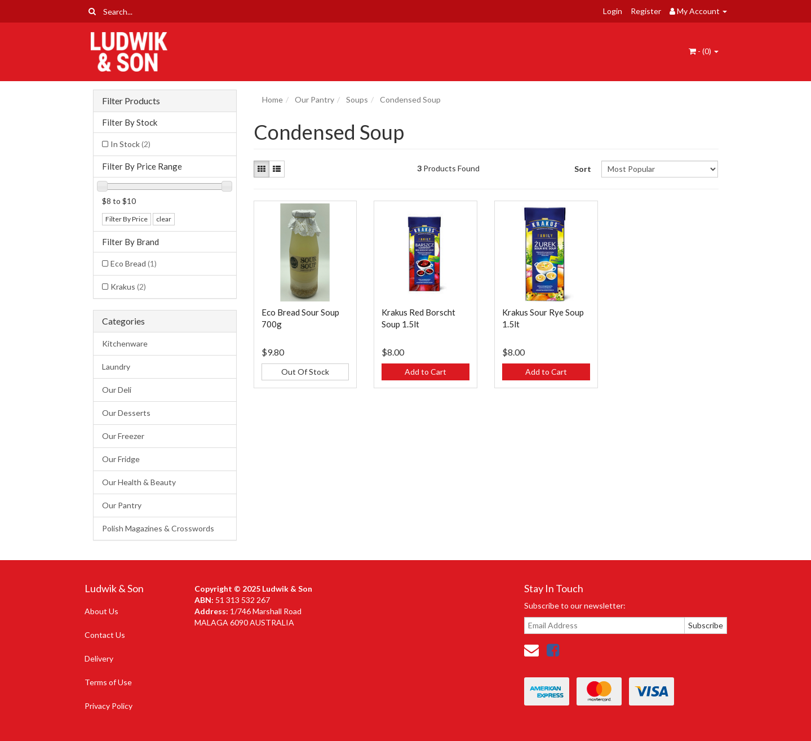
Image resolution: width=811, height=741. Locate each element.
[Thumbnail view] (261, 169)
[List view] (277, 169)
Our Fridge (121, 459)
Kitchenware (125, 343)
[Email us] (531, 650)
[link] (553, 650)
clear (163, 219)
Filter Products (131, 101)
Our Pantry (121, 505)
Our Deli (116, 389)
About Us (101, 611)
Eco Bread (133, 263)
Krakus (128, 286)
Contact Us (105, 635)
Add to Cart (425, 371)
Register (646, 11)
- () (704, 51)
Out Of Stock (305, 371)
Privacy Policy (108, 706)
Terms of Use (108, 682)
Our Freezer (123, 436)
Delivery (99, 658)
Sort (582, 169)
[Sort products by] (659, 169)
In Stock (130, 144)
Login (612, 11)
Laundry (116, 366)
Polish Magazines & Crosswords (158, 528)
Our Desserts (126, 413)
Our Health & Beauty (139, 482)
